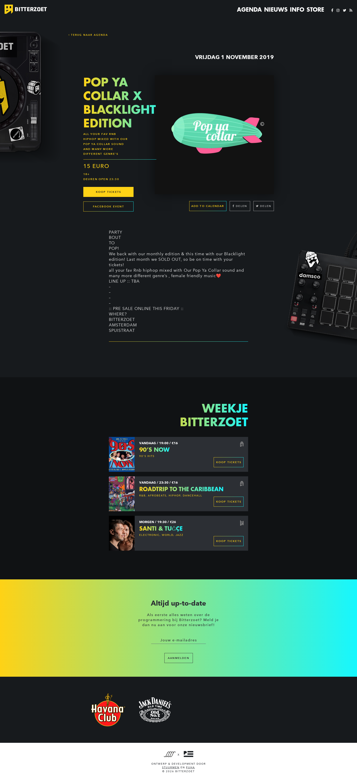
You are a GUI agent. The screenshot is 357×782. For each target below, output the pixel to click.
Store (315, 9)
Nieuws (276, 9)
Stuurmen (170, 767)
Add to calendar (207, 207)
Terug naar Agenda (88, 34)
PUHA (190, 767)
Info (297, 9)
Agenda (249, 9)
